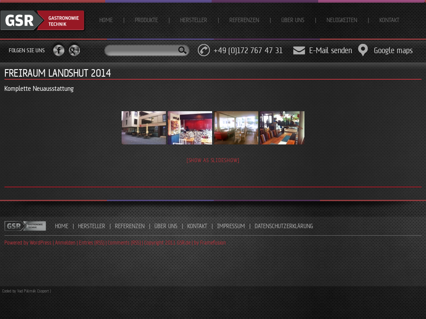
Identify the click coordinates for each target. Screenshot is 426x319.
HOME (61, 226)
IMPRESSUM (231, 226)
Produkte (146, 19)
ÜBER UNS (166, 226)
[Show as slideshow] (213, 160)
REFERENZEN (130, 226)
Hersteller (193, 19)
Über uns (292, 19)
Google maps (393, 50)
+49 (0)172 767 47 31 (248, 50)
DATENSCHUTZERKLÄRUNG (284, 226)
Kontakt (389, 19)
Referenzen (244, 19)
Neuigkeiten (342, 19)
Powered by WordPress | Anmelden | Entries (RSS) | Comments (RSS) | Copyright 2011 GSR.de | (99, 242)
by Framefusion (210, 242)
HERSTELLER (91, 226)
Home (106, 19)
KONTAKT (197, 226)
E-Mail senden (330, 50)
